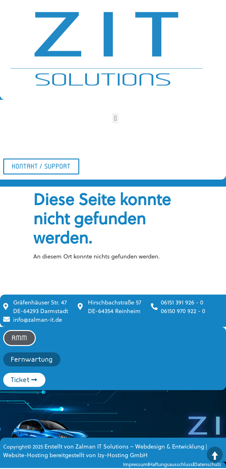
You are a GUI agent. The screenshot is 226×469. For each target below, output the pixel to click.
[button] (115, 117)
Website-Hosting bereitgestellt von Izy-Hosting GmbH (75, 454)
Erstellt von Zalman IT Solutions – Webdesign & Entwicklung (124, 446)
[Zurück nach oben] (215, 455)
